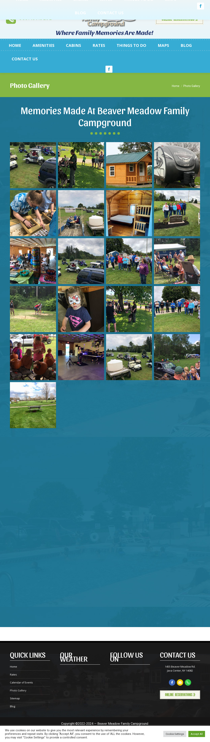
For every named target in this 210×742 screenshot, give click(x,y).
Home (13, 666)
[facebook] (172, 682)
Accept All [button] (197, 733)
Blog (12, 706)
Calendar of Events (21, 682)
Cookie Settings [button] (175, 733)
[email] (180, 682)
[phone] (188, 682)
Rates (13, 674)
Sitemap (15, 698)
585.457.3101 (35, 18)
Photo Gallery (18, 690)
